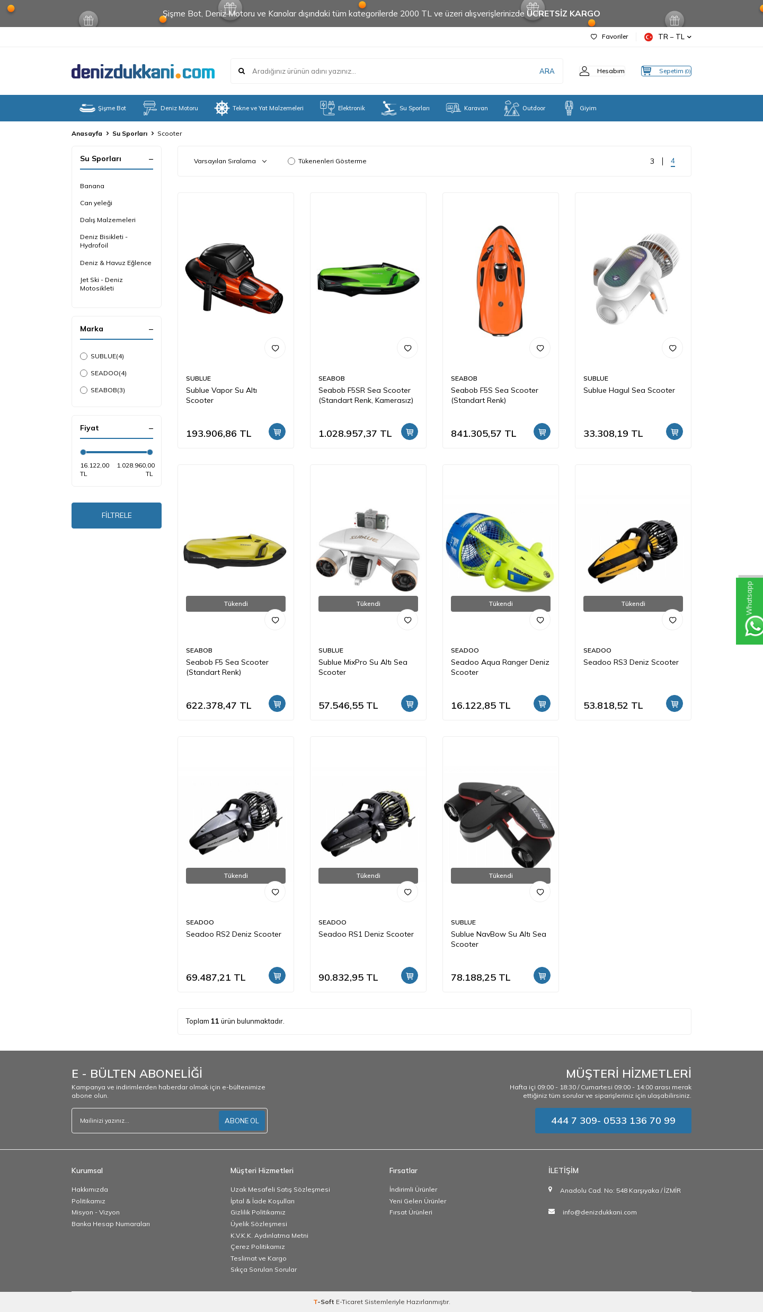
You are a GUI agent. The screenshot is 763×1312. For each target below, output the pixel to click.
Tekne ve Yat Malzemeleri (259, 108)
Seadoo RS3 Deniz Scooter (631, 662)
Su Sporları (405, 108)
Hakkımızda (90, 1189)
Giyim (579, 108)
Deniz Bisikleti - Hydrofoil (104, 241)
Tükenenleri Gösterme (327, 161)
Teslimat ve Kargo (258, 1258)
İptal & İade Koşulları (262, 1201)
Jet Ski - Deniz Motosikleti (101, 284)
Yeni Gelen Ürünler (417, 1201)
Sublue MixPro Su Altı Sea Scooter (362, 667)
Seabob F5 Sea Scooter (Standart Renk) (227, 667)
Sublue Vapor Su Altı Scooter (221, 395)
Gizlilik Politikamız (258, 1212)
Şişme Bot (102, 108)
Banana (92, 186)
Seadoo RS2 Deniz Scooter (233, 934)
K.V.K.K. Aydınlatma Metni (269, 1235)
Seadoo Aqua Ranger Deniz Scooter (500, 667)
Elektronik (342, 108)
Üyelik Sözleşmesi (258, 1224)
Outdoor (524, 108)
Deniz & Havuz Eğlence (116, 263)
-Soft (324, 1302)
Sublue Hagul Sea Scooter (629, 390)
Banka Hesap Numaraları (111, 1224)
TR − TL (667, 36)
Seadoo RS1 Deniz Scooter (366, 934)
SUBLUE (102, 356)
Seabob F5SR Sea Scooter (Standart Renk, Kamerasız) (365, 395)
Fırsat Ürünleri (410, 1212)
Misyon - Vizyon (96, 1212)
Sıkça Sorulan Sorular (263, 1269)
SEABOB (102, 390)
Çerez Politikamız (257, 1247)
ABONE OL (240, 1120)
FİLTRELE (117, 517)
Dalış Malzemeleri (108, 220)
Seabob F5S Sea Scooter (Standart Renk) (494, 395)
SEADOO (103, 373)
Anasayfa (87, 133)
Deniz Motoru (170, 108)
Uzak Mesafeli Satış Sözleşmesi (280, 1189)
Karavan (467, 108)
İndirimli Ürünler (413, 1189)
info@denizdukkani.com (600, 1212)
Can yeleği (96, 203)
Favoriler (609, 36)
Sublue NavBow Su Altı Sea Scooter (498, 939)
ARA (526, 71)
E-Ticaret (349, 1302)
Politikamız (88, 1201)
